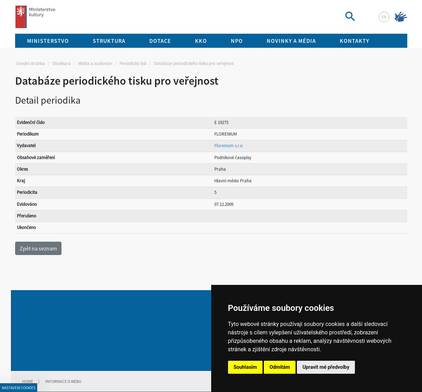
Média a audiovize (95, 63)
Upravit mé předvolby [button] (326, 367)
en (384, 16)
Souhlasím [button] (245, 367)
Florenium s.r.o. (229, 146)
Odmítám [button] (280, 367)
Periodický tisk (133, 63)
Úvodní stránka (30, 63)
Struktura (61, 63)
